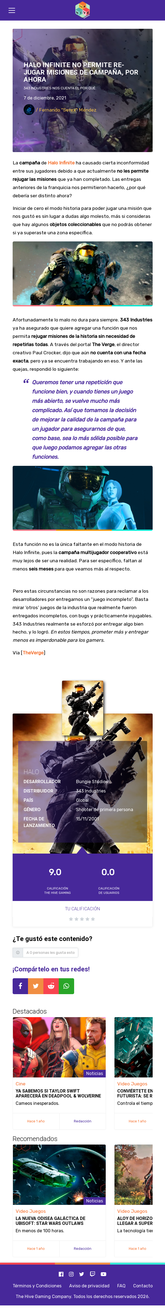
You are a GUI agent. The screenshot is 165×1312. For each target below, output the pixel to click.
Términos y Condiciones (37, 1285)
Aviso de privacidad (89, 1285)
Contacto (143, 1285)
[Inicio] (82, 10)
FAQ (121, 1285)
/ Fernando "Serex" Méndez (60, 110)
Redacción (82, 1121)
